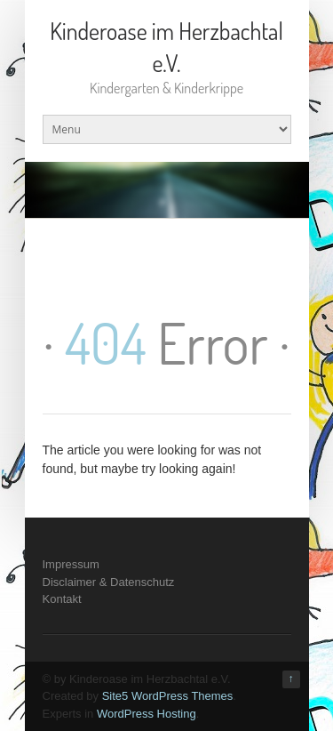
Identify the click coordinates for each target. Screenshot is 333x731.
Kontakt (62, 599)
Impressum (71, 564)
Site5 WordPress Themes (168, 696)
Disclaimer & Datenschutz (109, 582)
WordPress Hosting (146, 713)
